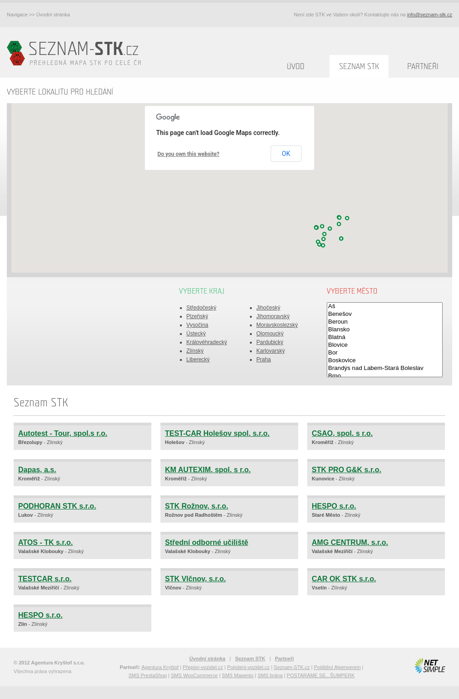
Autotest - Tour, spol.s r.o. (62, 433)
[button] (323, 239)
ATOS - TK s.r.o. (45, 542)
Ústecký (196, 333)
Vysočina (197, 325)
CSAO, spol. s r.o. (342, 433)
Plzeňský (197, 316)
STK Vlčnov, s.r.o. (195, 579)
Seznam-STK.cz (291, 667)
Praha (263, 359)
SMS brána (270, 675)
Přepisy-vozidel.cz (203, 667)
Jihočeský (268, 308)
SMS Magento (238, 675)
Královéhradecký (206, 342)
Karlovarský (270, 351)
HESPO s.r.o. (334, 506)
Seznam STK (359, 66)
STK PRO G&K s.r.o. (346, 470)
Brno (384, 376)
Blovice (384, 345)
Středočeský (201, 308)
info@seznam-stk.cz (429, 14)
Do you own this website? (189, 154)
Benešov (384, 314)
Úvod (295, 66)
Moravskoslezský (277, 325)
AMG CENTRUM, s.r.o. (350, 542)
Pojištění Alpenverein (337, 667)
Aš (384, 306)
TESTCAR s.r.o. (44, 579)
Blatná (384, 337)
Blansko (384, 330)
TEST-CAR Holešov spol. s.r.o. (217, 433)
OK (286, 153)
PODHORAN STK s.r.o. (57, 506)
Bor (384, 353)
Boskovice (384, 360)
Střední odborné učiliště (206, 542)
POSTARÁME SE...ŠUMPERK (321, 675)
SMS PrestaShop (148, 675)
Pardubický (269, 342)
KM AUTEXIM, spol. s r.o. (208, 470)
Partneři (423, 66)
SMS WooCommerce (194, 675)
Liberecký (198, 359)
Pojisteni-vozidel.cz (248, 667)
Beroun (384, 322)
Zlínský (195, 351)
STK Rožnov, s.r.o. (196, 506)
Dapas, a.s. (37, 470)
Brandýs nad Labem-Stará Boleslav (384, 368)
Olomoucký (270, 333)
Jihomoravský (272, 316)
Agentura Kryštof (160, 667)
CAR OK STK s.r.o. (344, 579)
